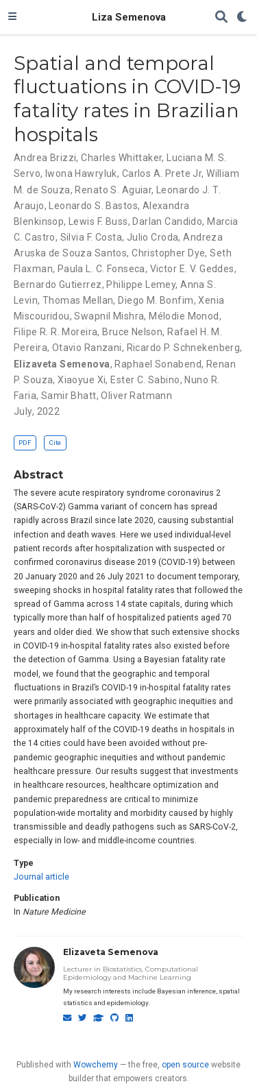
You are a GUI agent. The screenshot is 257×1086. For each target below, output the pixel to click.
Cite (55, 442)
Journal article (41, 877)
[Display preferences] (242, 17)
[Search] (221, 17)
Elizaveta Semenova (110, 952)
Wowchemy (95, 1065)
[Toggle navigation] (12, 17)
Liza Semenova (129, 17)
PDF (25, 442)
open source (185, 1065)
